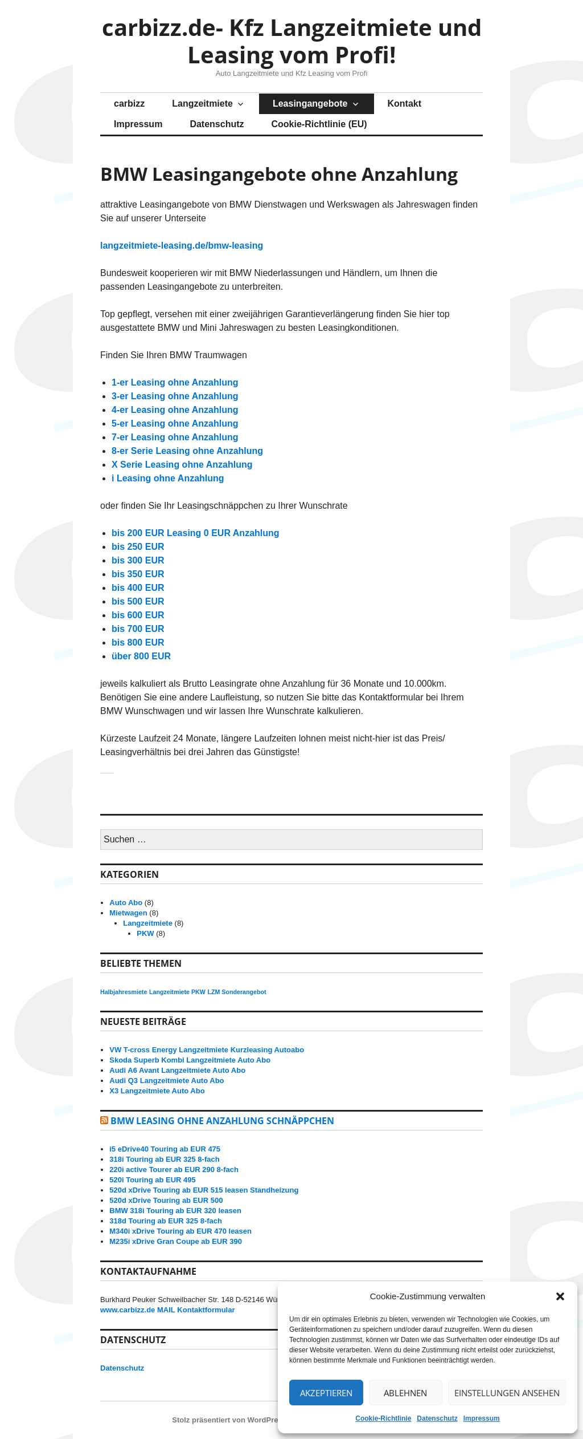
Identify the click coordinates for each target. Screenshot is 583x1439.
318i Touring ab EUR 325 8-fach (164, 1159)
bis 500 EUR (138, 601)
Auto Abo (125, 902)
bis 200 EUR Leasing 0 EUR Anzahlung (196, 533)
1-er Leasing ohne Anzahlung (175, 382)
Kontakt (405, 103)
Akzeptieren (326, 1393)
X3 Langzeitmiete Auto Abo (156, 1091)
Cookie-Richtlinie (383, 1418)
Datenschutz (437, 1418)
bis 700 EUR (138, 629)
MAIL (166, 1310)
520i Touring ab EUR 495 (152, 1179)
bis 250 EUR (138, 547)
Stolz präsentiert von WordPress (229, 1420)
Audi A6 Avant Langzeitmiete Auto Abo (177, 1070)
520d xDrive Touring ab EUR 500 (166, 1200)
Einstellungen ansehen (507, 1393)
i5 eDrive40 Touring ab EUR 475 (164, 1149)
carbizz (129, 103)
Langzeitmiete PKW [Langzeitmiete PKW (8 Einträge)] (177, 991)
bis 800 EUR (138, 642)
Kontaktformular (206, 1310)
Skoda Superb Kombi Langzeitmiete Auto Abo (189, 1060)
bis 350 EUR (138, 574)
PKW (145, 933)
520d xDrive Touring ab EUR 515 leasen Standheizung (203, 1190)
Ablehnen (405, 1393)
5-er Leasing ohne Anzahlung (175, 423)
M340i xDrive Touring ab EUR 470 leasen (180, 1231)
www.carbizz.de (127, 1310)
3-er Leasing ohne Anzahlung (175, 396)
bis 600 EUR (138, 615)
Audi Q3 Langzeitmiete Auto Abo (166, 1080)
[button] (560, 1296)
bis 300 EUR (138, 560)
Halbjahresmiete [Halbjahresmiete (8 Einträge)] (123, 991)
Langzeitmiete (202, 103)
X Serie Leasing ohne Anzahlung (182, 464)
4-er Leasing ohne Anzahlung (175, 410)
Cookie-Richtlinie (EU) (319, 124)
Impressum (481, 1418)
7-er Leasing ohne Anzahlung (175, 437)
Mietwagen (128, 913)
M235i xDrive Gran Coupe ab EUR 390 (175, 1241)
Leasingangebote (310, 103)
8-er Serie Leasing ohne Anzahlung (187, 451)
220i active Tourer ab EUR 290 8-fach (174, 1169)
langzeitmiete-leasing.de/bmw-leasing (181, 245)
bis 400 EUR (138, 588)
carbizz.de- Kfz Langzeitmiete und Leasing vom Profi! (292, 40)
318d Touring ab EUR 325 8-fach (165, 1221)
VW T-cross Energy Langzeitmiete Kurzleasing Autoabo (206, 1049)
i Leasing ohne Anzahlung (168, 478)
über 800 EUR (141, 656)
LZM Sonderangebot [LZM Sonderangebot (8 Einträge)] (236, 991)
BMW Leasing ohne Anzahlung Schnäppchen (222, 1120)
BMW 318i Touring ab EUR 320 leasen (175, 1210)
